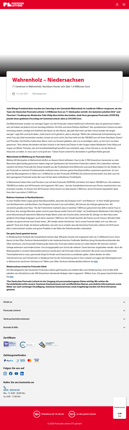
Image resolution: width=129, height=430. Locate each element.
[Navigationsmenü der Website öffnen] (124, 4)
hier (96, 262)
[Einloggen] (117, 4)
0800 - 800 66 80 (11, 388)
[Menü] (124, 398)
